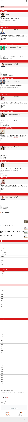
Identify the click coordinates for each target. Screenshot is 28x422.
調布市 (2, 373)
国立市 (2, 377)
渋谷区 (2, 296)
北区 (1, 304)
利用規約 (2, 402)
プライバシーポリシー (4, 403)
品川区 (2, 288)
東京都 (2, 271)
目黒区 (2, 290)
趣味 (1, 250)
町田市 (2, 383)
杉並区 (2, 300)
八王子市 (2, 381)
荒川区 (2, 306)
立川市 (2, 365)
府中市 (2, 369)
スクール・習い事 (3, 252)
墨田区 (2, 332)
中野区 (2, 298)
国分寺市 (2, 375)
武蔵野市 (2, 367)
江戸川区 (2, 363)
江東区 (2, 334)
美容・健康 (2, 256)
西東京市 (2, 379)
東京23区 (4, 271)
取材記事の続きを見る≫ (15, 20)
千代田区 (2, 273)
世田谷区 (2, 294)
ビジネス (2, 264)
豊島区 (2, 302)
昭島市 (2, 371)
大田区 (2, 292)
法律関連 (2, 260)
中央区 (2, 275)
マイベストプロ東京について (4, 401)
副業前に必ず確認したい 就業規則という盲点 (6, 235)
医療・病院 (2, 258)
